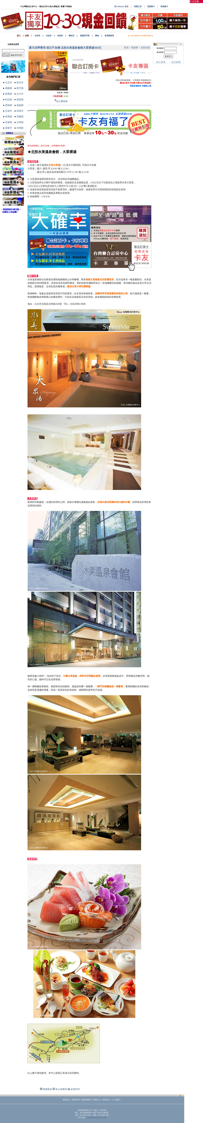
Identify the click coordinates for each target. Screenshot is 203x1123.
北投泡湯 (145, 47)
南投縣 (19, 99)
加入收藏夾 (61, 1089)
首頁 (126, 47)
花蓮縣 (8, 122)
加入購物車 (62, 101)
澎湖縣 (19, 128)
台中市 (19, 94)
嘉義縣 (19, 105)
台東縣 (19, 122)
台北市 (8, 82)
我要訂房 (138, 6)
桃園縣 (8, 88)
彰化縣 (8, 99)
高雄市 (19, 111)
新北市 (19, 82)
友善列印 (75, 1089)
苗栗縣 (8, 94)
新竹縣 (19, 88)
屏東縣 (8, 116)
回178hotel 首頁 (121, 6)
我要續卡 (164, 6)
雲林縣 (8, 105)
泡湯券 (134, 47)
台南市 (8, 111)
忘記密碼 (176, 62)
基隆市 (8, 128)
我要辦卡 (151, 6)
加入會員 (160, 62)
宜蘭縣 (19, 116)
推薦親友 (47, 1089)
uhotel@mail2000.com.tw (96, 1118)
